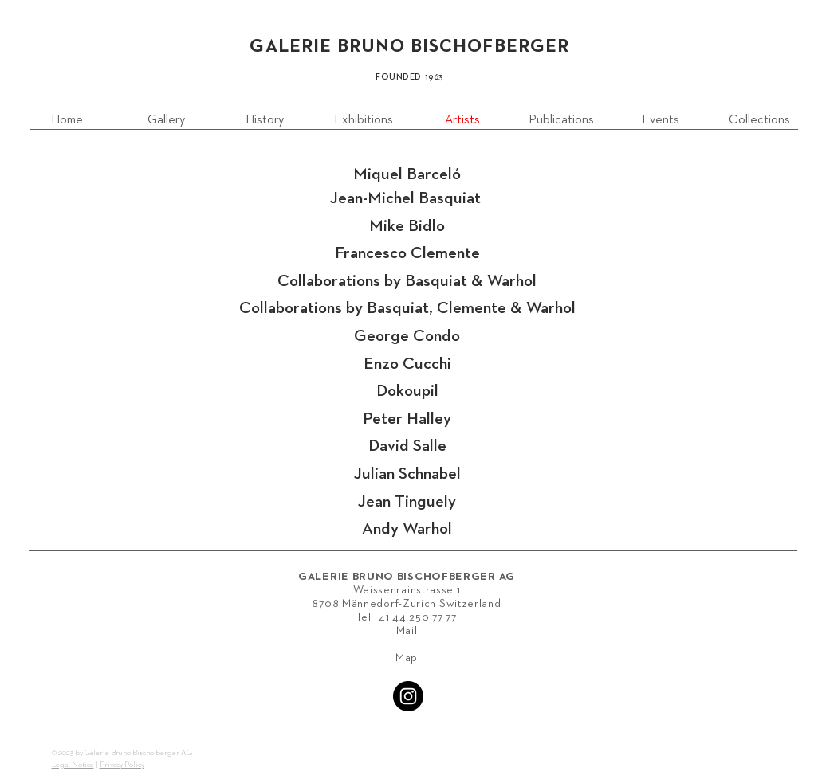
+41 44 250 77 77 (415, 617)
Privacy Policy (122, 765)
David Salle (407, 446)
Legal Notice (73, 765)
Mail (407, 630)
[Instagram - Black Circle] (408, 696)
